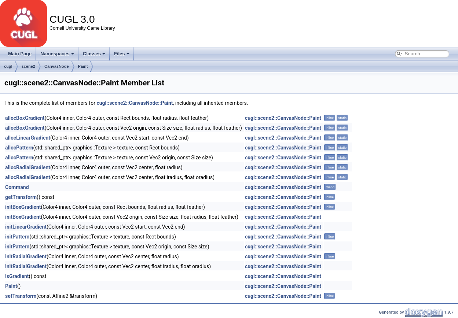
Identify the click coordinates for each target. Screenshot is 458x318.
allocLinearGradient (27, 138)
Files (121, 53)
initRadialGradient (26, 256)
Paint (83, 66)
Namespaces (57, 53)
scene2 (28, 66)
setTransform (20, 296)
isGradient (17, 276)
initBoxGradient (23, 207)
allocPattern (19, 148)
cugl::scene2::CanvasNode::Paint (134, 103)
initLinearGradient (26, 227)
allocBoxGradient (25, 118)
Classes (94, 53)
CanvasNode (56, 66)
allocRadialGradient (27, 167)
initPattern (17, 237)
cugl (8, 66)
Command (17, 187)
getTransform (21, 197)
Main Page (20, 53)
